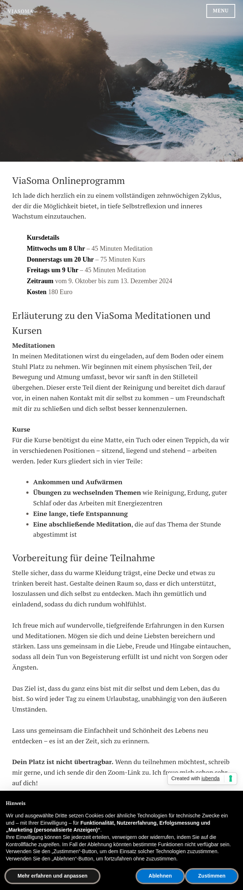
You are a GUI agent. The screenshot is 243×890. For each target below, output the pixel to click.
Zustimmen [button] (211, 876)
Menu (221, 10)
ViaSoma (20, 11)
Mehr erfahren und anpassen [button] (52, 876)
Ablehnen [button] (160, 876)
